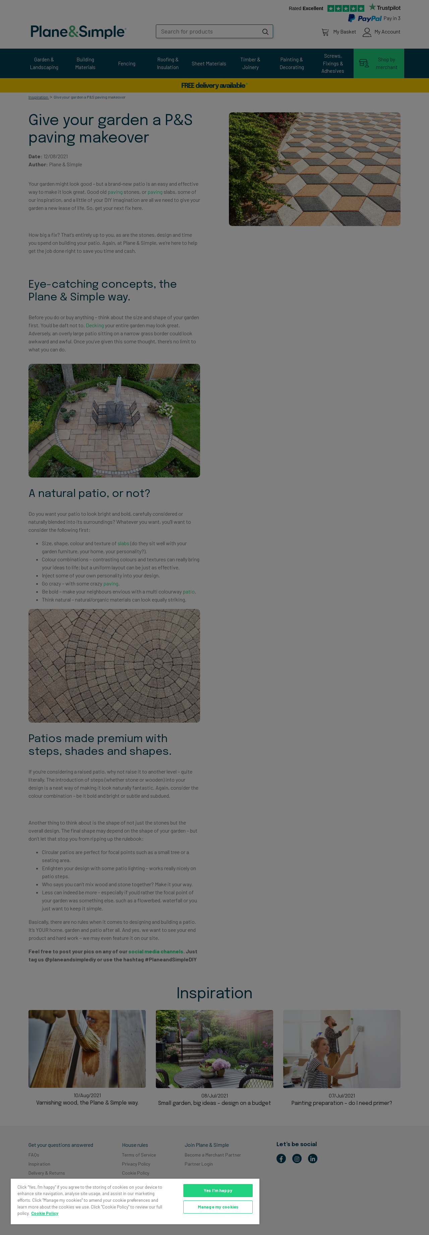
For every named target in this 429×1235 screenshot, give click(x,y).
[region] (135, 1201)
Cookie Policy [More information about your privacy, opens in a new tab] (44, 1213)
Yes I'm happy (218, 1190)
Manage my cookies (218, 1207)
